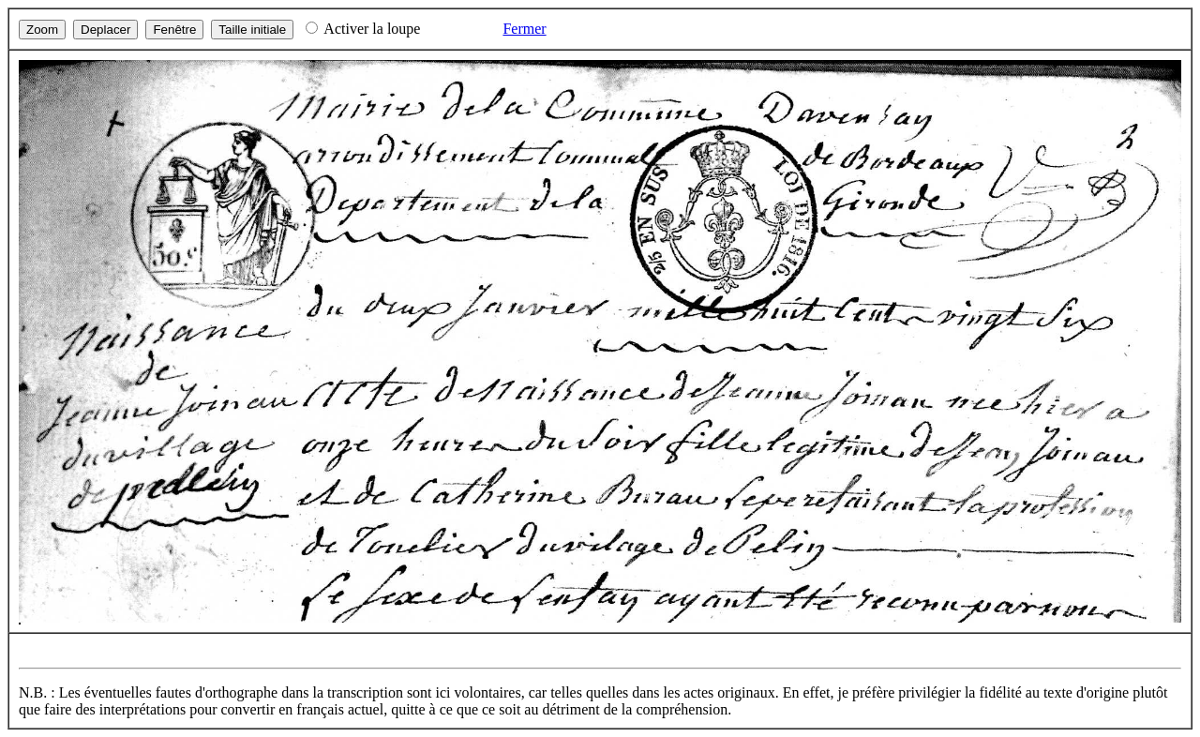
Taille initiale (252, 30)
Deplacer (105, 30)
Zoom (42, 30)
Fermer (524, 29)
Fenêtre (174, 30)
